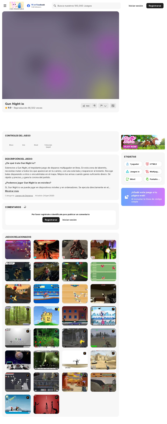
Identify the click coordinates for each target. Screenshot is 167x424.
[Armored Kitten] (18, 249)
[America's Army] (103, 338)
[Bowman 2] (75, 360)
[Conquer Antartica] (18, 404)
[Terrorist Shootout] (75, 382)
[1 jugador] (133, 164)
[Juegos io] (133, 171)
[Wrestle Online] (46, 293)
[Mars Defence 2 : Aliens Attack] (46, 249)
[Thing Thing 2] (18, 382)
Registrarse (155, 6)
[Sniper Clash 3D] (18, 293)
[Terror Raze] (103, 293)
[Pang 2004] (46, 338)
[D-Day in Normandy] (103, 382)
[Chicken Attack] (46, 315)
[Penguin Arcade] (103, 315)
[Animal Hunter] (18, 315)
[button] (12, 191)
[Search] (55, 5)
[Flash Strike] (103, 360)
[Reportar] (103, 105)
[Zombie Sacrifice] (18, 271)
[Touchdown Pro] (103, 271)
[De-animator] (46, 404)
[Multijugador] (153, 171)
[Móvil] (133, 179)
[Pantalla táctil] (153, 179)
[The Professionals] (46, 382)
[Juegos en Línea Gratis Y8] (16, 5)
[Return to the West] (103, 249)
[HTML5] (153, 164)
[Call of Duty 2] (75, 338)
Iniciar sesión (136, 6)
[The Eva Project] (46, 360)
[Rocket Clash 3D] (75, 271)
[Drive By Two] (75, 315)
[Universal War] (18, 360)
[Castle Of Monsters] (46, 271)
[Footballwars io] (75, 293)
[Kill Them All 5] (75, 249)
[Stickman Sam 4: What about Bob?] (18, 338)
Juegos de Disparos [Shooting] (24, 195)
